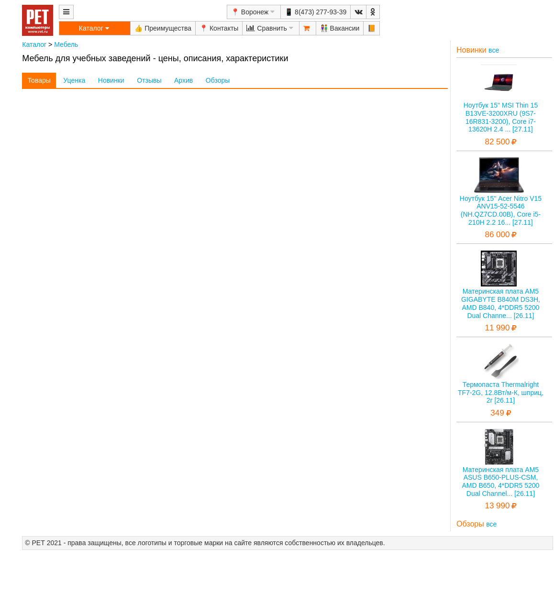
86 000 (497, 234)
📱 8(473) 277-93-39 (315, 12)
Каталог (34, 44)
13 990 (497, 505)
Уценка (74, 80)
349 (497, 412)
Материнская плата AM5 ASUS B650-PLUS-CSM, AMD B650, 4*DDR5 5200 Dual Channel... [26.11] (501, 481)
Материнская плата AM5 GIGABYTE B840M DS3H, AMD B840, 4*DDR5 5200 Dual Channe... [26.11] (500, 303)
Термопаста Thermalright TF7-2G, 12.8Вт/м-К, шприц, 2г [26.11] (500, 393)
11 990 (497, 327)
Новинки (111, 80)
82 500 (497, 141)
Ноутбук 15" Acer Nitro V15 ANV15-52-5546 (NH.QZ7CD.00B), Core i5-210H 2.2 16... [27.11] (501, 210)
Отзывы (149, 80)
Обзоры (218, 80)
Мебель (66, 44)
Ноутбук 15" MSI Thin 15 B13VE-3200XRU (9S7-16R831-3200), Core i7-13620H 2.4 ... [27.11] (501, 117)
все (493, 50)
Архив (183, 80)
